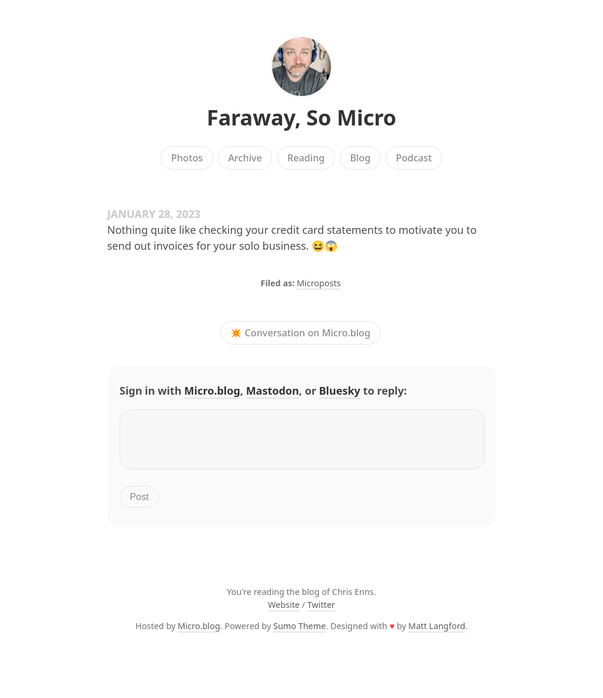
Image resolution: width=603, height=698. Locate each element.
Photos (187, 157)
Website (284, 611)
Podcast (414, 157)
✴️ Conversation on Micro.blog (300, 332)
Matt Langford (436, 633)
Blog (360, 157)
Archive (244, 157)
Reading (305, 157)
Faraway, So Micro (301, 117)
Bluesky (339, 390)
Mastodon (272, 390)
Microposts (319, 283)
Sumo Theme (299, 633)
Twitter (321, 611)
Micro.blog (212, 390)
